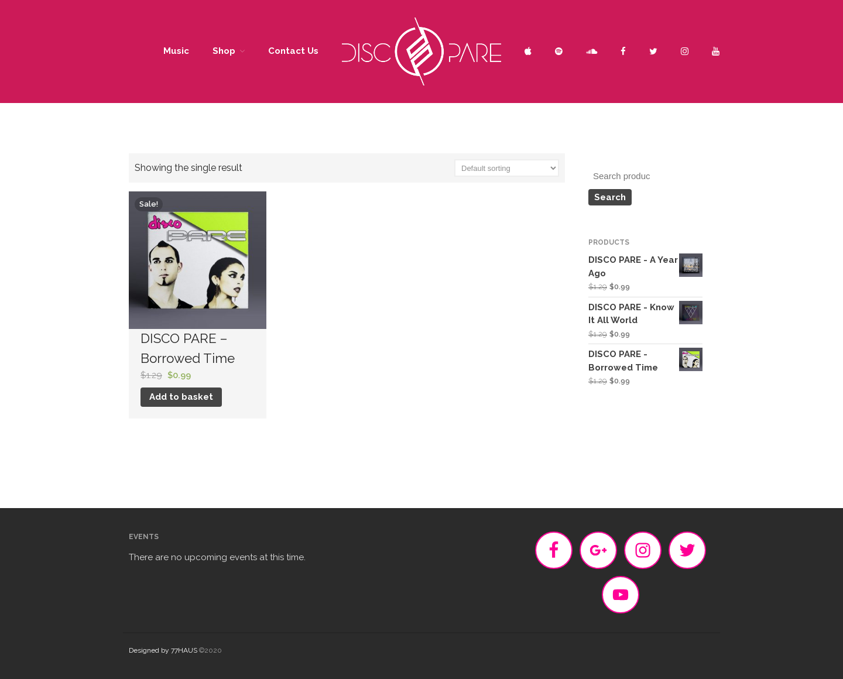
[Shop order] (506, 168)
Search (610, 197)
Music (176, 51)
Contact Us (293, 51)
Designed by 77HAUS (163, 650)
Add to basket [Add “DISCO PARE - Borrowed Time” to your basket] (181, 397)
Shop (224, 51)
